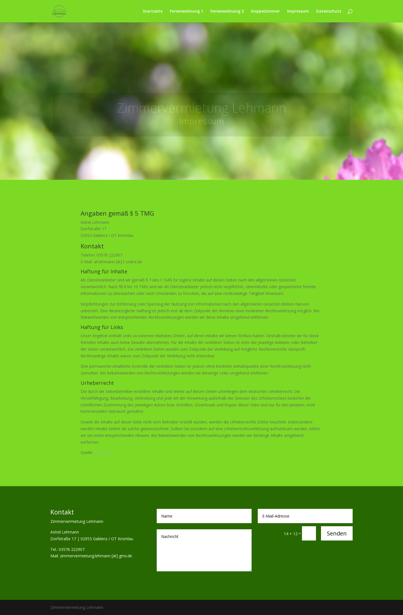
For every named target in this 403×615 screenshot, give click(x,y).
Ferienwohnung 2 (227, 11)
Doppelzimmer (265, 11)
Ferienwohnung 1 (186, 11)
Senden (337, 533)
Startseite (153, 11)
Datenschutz (328, 11)
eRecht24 (102, 452)
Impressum (298, 11)
